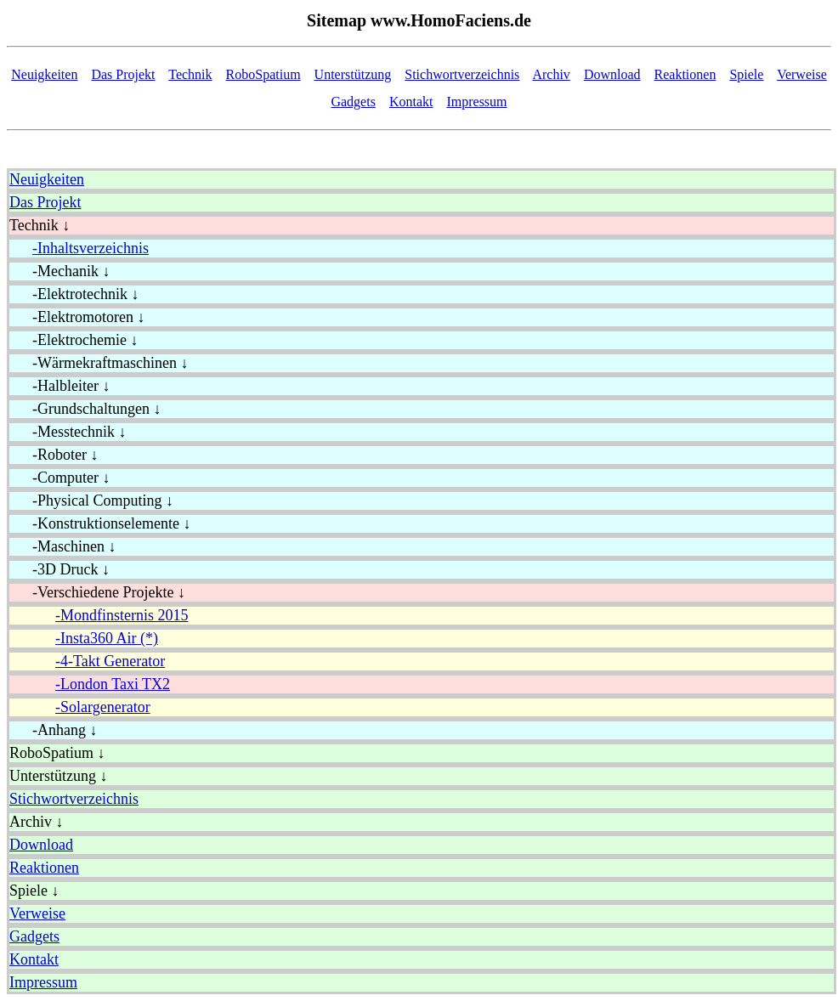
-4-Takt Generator (110, 661)
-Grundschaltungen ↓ (85, 408)
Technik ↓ (39, 225)
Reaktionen (685, 74)
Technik (190, 74)
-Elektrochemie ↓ (73, 339)
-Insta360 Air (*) (106, 638)
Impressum (476, 101)
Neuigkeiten (44, 74)
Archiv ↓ (36, 821)
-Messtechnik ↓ (67, 431)
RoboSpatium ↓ (57, 752)
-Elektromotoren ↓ (76, 316)
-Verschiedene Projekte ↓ (97, 592)
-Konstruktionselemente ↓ (99, 523)
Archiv (550, 74)
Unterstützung (353, 74)
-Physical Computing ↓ (91, 500)
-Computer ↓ (59, 477)
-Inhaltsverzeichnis (90, 248)
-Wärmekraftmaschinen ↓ (98, 362)
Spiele (746, 74)
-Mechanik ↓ (59, 271)
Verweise (802, 74)
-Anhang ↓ (53, 729)
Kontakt (411, 101)
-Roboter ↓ (53, 454)
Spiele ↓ (34, 890)
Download (612, 74)
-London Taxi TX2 (112, 684)
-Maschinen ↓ (62, 546)
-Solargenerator (102, 706)
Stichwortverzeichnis (462, 74)
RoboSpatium (263, 74)
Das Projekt (123, 74)
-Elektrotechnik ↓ (74, 294)
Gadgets (353, 101)
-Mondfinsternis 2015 (122, 615)
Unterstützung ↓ (58, 775)
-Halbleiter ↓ (59, 385)
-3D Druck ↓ (59, 569)
